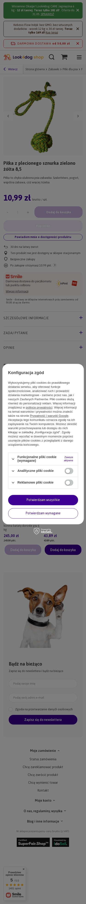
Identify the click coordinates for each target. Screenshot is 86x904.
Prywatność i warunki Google (49, 416)
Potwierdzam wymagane (43, 513)
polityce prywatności (39, 407)
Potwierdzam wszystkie (43, 500)
